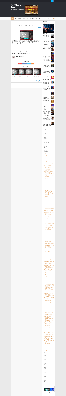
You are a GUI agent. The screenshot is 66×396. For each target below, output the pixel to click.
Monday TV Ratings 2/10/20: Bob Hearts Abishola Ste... (48, 333)
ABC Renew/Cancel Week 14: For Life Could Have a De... (49, 278)
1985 (44, 375)
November (45, 139)
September (45, 142)
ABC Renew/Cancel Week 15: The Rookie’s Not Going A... (48, 206)
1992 (44, 371)
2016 (44, 358)
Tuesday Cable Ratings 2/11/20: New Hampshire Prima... (49, 321)
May (45, 147)
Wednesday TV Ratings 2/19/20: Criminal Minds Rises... (48, 251)
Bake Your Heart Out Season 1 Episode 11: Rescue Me (48, 172)
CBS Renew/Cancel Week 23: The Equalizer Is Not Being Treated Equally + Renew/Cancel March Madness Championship (47, 98)
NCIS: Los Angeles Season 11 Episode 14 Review (48, 253)
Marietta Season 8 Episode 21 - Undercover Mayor (46, 52)
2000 (44, 367)
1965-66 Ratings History (47, 229)
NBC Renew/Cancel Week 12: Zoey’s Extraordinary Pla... (49, 174)
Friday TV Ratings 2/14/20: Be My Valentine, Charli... (48, 294)
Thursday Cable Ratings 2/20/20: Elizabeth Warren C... (48, 226)
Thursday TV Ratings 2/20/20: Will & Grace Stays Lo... (49, 228)
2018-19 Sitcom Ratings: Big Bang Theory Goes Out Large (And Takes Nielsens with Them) (46, 105)
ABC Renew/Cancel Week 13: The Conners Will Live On (48, 339)
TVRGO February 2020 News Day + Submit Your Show (49, 288)
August (45, 143)
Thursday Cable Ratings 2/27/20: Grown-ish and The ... (48, 161)
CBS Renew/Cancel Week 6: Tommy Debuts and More (49, 157)
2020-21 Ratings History (46, 100)
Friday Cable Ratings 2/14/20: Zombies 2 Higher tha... (48, 270)
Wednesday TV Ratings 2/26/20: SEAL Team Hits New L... (49, 182)
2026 (44, 129)
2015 (44, 359)
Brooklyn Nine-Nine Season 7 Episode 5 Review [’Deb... (48, 159)
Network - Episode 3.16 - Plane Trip (49, 284)
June (45, 146)
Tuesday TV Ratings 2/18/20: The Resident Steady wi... (48, 264)
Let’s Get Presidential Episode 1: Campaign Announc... (48, 259)
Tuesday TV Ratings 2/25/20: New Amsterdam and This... (48, 192)
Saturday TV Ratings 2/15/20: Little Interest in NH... (49, 286)
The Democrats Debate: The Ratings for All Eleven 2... (49, 188)
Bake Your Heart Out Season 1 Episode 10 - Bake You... (48, 237)
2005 (44, 364)
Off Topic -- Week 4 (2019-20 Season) (36, 76)
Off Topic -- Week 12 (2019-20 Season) (22, 76)
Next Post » (39, 81)
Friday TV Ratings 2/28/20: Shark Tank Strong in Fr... (48, 155)
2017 (44, 356)
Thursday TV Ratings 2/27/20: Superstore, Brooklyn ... (48, 170)
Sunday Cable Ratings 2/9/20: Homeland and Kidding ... (48, 327)
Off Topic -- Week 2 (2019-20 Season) (29, 76)
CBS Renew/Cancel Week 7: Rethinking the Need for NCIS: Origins (46, 109)
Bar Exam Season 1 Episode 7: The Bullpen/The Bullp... (49, 329)
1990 (44, 373)
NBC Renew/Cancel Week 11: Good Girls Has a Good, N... (49, 239)
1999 (44, 368)
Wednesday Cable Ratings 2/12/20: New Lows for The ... (49, 310)
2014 (44, 360)
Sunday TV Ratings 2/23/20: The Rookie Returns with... (48, 211)
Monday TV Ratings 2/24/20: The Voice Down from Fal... (48, 202)
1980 (44, 376)
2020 (44, 137)
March (45, 150)
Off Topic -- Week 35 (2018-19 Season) (14, 76)
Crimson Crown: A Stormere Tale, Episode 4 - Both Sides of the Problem (46, 56)
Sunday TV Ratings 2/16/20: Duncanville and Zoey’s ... (48, 280)
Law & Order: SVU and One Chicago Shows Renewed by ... (49, 176)
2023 (44, 133)
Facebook (24, 63)
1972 (44, 380)
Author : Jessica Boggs (20, 56)
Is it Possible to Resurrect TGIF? (48, 289)
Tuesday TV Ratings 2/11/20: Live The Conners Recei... (48, 323)
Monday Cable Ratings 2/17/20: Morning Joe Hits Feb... (48, 257)
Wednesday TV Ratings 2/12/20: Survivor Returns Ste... (48, 313)
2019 (44, 354)
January (45, 352)
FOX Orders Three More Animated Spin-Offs (46, 76)
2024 (44, 132)
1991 (44, 372)
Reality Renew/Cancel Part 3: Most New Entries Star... (49, 266)
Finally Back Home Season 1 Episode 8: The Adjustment (49, 163)
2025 (44, 130)
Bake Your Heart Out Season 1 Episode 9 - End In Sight (48, 304)
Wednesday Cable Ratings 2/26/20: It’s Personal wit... (49, 178)
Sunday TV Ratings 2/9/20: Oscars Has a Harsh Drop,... (48, 343)
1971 (44, 381)
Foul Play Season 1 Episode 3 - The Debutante (46, 44)
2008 (44, 363)
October (45, 141)
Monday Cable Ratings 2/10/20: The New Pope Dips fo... (49, 325)
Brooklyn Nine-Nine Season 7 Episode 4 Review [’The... (48, 233)
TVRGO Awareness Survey (47, 190)
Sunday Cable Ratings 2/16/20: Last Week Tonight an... (49, 262)
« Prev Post (12, 81)
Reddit (20, 63)
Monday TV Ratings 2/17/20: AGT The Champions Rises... (48, 276)
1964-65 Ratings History (47, 247)
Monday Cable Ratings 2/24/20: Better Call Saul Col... (48, 194)
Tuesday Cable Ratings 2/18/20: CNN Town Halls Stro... (49, 246)
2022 (44, 134)
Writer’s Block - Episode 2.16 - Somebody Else (48, 242)
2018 (44, 355)
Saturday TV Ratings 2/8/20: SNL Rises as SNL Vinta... (48, 350)
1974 (44, 377)
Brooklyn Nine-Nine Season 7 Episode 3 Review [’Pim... (48, 302)
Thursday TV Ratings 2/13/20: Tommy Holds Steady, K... (48, 300)
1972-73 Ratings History (47, 214)
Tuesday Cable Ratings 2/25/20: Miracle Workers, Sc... (48, 186)
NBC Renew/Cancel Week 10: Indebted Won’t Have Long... (48, 306)
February (45, 151)
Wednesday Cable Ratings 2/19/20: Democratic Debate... (49, 244)
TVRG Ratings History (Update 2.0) (46, 92)
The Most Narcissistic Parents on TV (49, 292)
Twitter (28, 63)
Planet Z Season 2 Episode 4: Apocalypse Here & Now (48, 317)
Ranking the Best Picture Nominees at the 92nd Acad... (49, 348)
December (45, 138)
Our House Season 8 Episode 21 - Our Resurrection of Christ (46, 41)
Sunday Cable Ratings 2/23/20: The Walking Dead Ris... (49, 200)
